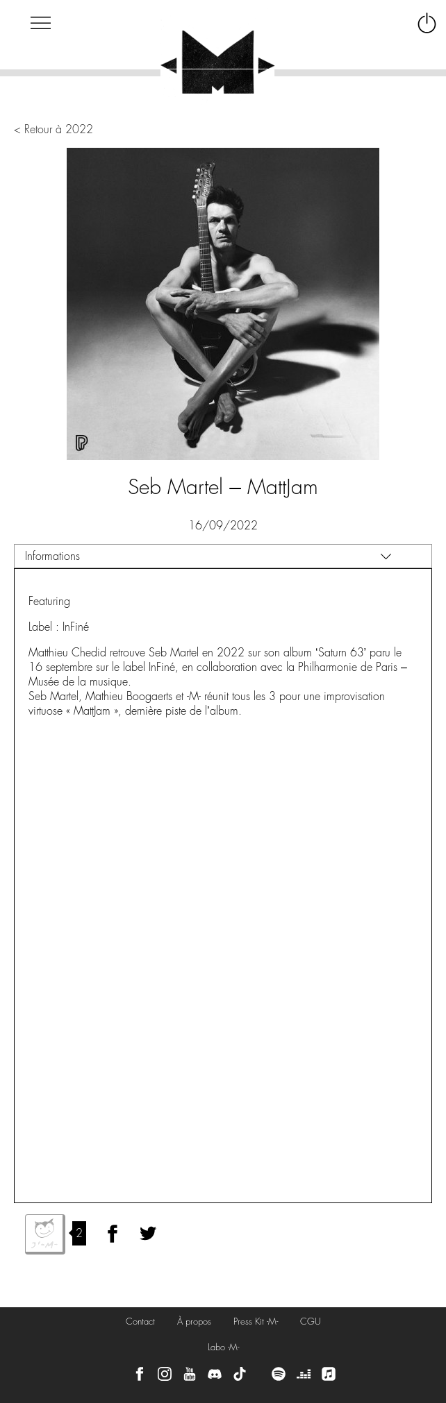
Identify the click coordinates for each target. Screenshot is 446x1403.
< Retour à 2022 (53, 129)
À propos (194, 1321)
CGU (310, 1321)
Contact (140, 1321)
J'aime (45, 1234)
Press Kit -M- (255, 1321)
